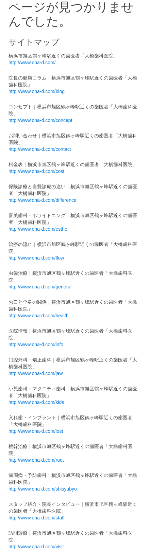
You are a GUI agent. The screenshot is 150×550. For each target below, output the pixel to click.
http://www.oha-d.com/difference (43, 200)
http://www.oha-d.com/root (36, 460)
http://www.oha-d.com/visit (36, 546)
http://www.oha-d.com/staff (37, 517)
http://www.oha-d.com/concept (40, 120)
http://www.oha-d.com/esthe (38, 229)
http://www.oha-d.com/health (39, 315)
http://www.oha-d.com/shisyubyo (43, 489)
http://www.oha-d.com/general (40, 286)
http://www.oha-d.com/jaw (36, 373)
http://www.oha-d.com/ (32, 62)
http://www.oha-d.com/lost (36, 431)
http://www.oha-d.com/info (36, 344)
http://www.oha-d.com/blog (37, 91)
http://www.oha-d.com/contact (40, 149)
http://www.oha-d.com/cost (36, 171)
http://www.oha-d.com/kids (36, 402)
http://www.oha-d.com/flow (36, 258)
